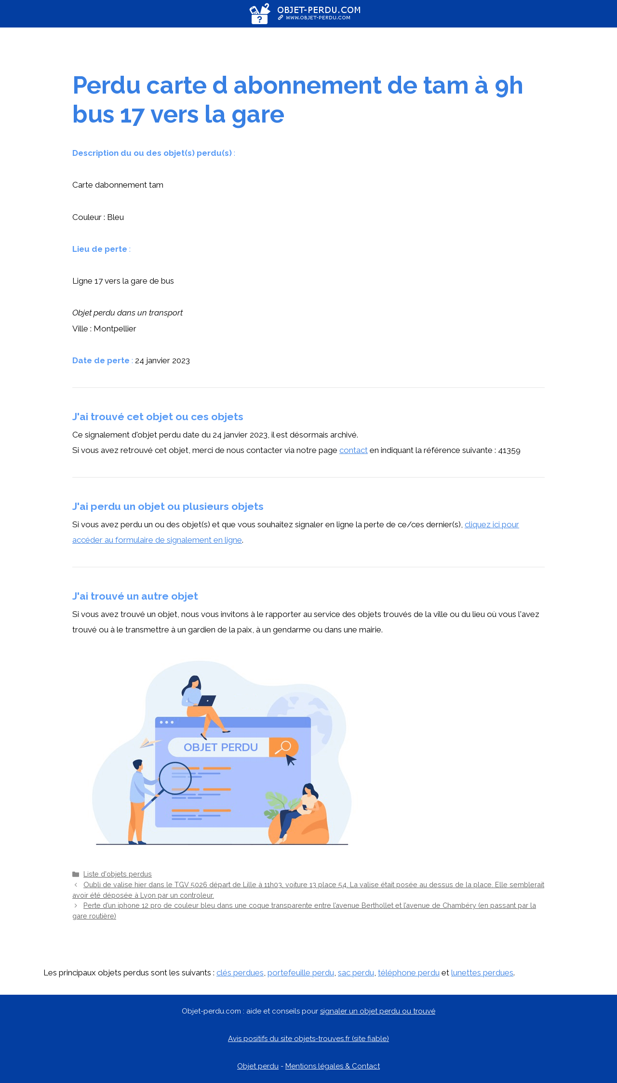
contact (353, 450)
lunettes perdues (482, 972)
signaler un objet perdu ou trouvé (377, 1011)
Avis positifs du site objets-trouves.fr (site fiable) (308, 1038)
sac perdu (356, 972)
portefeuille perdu (301, 972)
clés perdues (240, 972)
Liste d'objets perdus (117, 874)
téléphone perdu (409, 972)
